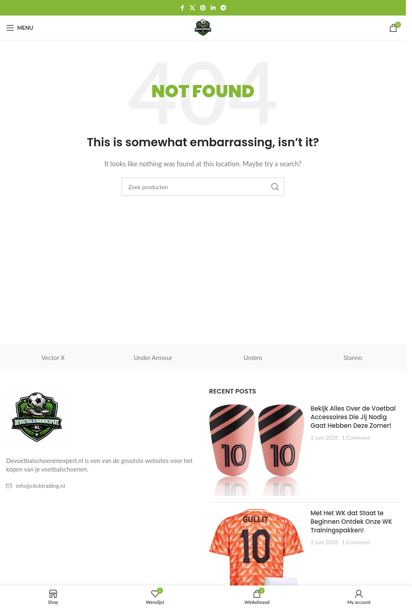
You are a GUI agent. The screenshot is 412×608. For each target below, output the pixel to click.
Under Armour (153, 357)
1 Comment (356, 437)
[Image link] (36, 416)
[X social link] (192, 7)
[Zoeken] (203, 186)
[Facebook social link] (182, 7)
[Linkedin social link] (213, 7)
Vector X (53, 357)
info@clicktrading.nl (40, 485)
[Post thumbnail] (257, 450)
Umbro (253, 357)
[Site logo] (203, 27)
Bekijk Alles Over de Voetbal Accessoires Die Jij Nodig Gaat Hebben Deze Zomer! (352, 417)
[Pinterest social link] (203, 7)
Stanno (352, 357)
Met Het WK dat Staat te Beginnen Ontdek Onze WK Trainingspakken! (351, 521)
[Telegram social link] (223, 7)
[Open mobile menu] (19, 28)
